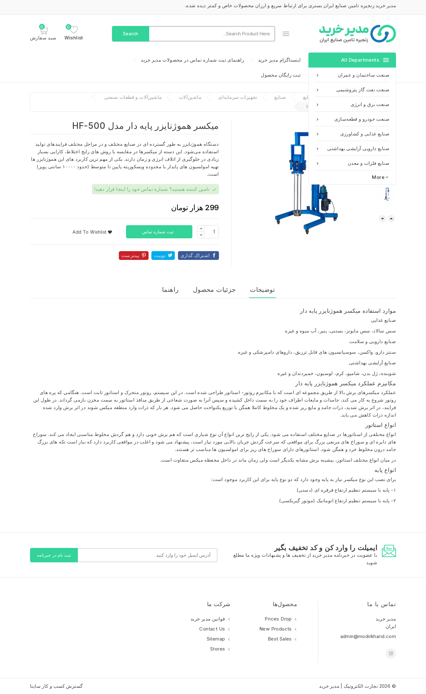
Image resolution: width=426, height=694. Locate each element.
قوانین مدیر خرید (208, 619)
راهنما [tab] (170, 289)
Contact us (212, 629)
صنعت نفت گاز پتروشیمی (352, 90)
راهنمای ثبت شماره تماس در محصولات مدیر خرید (192, 60)
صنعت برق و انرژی (352, 104)
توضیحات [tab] (262, 289)
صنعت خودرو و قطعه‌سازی (352, 119)
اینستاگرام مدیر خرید (279, 60)
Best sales (280, 639)
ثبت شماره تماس (158, 231)
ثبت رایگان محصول (281, 75)
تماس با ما (381, 604)
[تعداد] (211, 231)
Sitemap (216, 639)
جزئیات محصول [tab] (214, 289)
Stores (218, 649)
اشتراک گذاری (195, 255)
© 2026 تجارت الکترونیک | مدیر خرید (357, 686)
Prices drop (279, 619)
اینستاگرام (391, 653)
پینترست (130, 255)
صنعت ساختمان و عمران (352, 75)
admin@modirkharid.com (368, 636)
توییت (160, 255)
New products (276, 629)
